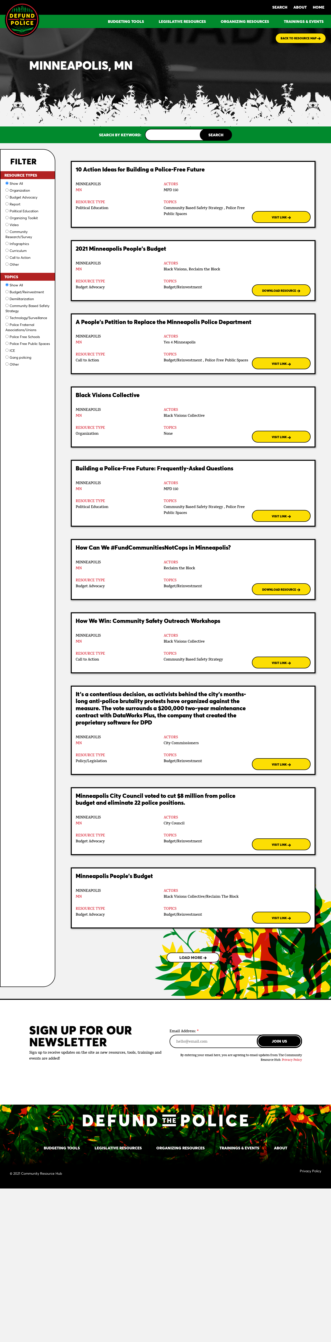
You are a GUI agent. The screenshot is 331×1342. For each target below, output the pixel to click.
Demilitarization (22, 298)
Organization (20, 190)
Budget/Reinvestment (27, 292)
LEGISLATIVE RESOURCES (182, 21)
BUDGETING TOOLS (126, 21)
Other (14, 264)
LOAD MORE (193, 957)
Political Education (24, 211)
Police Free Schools (25, 336)
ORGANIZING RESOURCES (245, 21)
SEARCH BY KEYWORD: (120, 134)
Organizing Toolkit (24, 218)
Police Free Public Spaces (30, 343)
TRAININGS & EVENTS (304, 21)
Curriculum (18, 250)
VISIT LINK (281, 217)
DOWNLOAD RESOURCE (281, 291)
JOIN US (279, 1041)
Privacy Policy (292, 1060)
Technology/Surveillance (28, 317)
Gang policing (20, 357)
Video (14, 224)
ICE (12, 350)
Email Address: (184, 1031)
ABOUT (300, 7)
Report (15, 204)
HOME (318, 7)
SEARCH (279, 7)
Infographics (19, 243)
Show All (16, 183)
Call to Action (20, 257)
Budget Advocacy (23, 197)
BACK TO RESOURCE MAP (301, 38)
